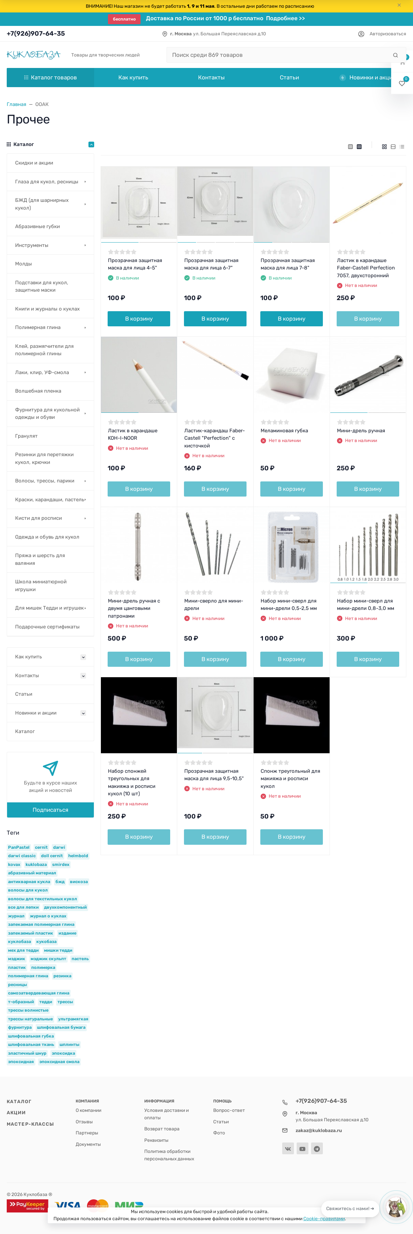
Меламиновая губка (284, 431)
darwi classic (22, 855)
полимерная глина (28, 975)
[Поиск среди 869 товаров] (277, 55)
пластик (17, 967)
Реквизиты (156, 1140)
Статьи (221, 1121)
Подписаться (50, 809)
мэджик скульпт (48, 958)
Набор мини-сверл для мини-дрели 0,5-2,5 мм (289, 605)
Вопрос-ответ (229, 1110)
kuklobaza (36, 864)
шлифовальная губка (31, 1036)
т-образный (21, 1001)
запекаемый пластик (30, 933)
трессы (65, 1001)
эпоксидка (63, 1053)
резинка (62, 975)
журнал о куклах (48, 915)
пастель (80, 958)
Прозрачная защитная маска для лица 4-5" (135, 264)
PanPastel (19, 847)
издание (67, 933)
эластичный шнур (27, 1053)
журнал (16, 915)
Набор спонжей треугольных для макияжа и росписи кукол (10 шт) (131, 782)
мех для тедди (23, 950)
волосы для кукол (28, 890)
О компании (88, 1110)
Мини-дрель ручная (361, 431)
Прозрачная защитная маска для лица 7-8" (288, 264)
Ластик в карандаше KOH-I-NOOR (132, 434)
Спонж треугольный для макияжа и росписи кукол (290, 778)
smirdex (60, 864)
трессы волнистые (28, 1010)
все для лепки (23, 907)
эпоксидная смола (59, 1061)
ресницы (17, 984)
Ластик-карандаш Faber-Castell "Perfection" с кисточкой (214, 438)
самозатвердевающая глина (38, 992)
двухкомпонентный (65, 907)
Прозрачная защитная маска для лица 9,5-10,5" (214, 775)
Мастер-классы (30, 1124)
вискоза (79, 881)
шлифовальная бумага (61, 1027)
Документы (88, 1144)
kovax (14, 864)
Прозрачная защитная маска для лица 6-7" (211, 264)
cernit (41, 847)
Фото (219, 1132)
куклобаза (19, 941)
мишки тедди (58, 950)
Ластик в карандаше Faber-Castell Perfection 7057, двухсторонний (366, 268)
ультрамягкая (73, 1018)
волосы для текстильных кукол (42, 898)
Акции (16, 1112)
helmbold (78, 855)
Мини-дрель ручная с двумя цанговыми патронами (134, 608)
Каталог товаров (50, 77)
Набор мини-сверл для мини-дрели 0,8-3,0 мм (365, 605)
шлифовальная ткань (31, 1044)
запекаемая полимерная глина (41, 924)
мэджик (16, 958)
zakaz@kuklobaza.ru (319, 1130)
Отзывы (84, 1121)
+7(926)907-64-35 (36, 33)
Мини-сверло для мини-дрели (213, 605)
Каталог (19, 1101)
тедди (45, 1001)
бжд (60, 881)
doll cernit (52, 855)
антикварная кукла (29, 881)
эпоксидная (21, 1061)
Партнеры (87, 1132)
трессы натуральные (30, 1018)
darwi (59, 847)
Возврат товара (162, 1128)
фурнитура (20, 1027)
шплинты (69, 1044)
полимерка (43, 967)
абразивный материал (32, 872)
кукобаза (46, 941)
